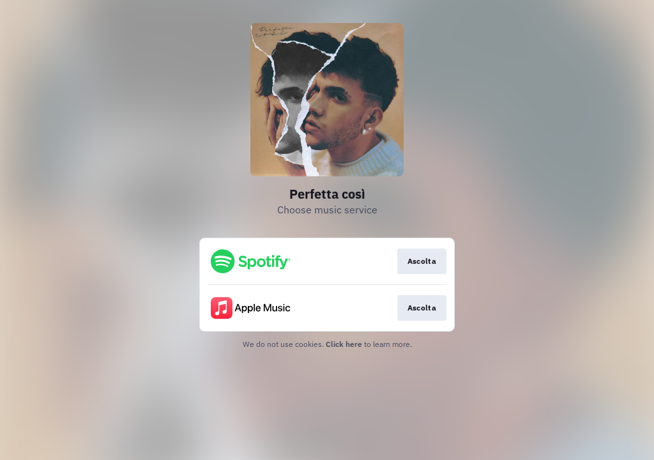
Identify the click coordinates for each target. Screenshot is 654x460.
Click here (344, 344)
